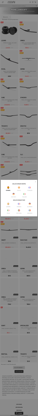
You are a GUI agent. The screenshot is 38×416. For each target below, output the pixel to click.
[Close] (35, 182)
